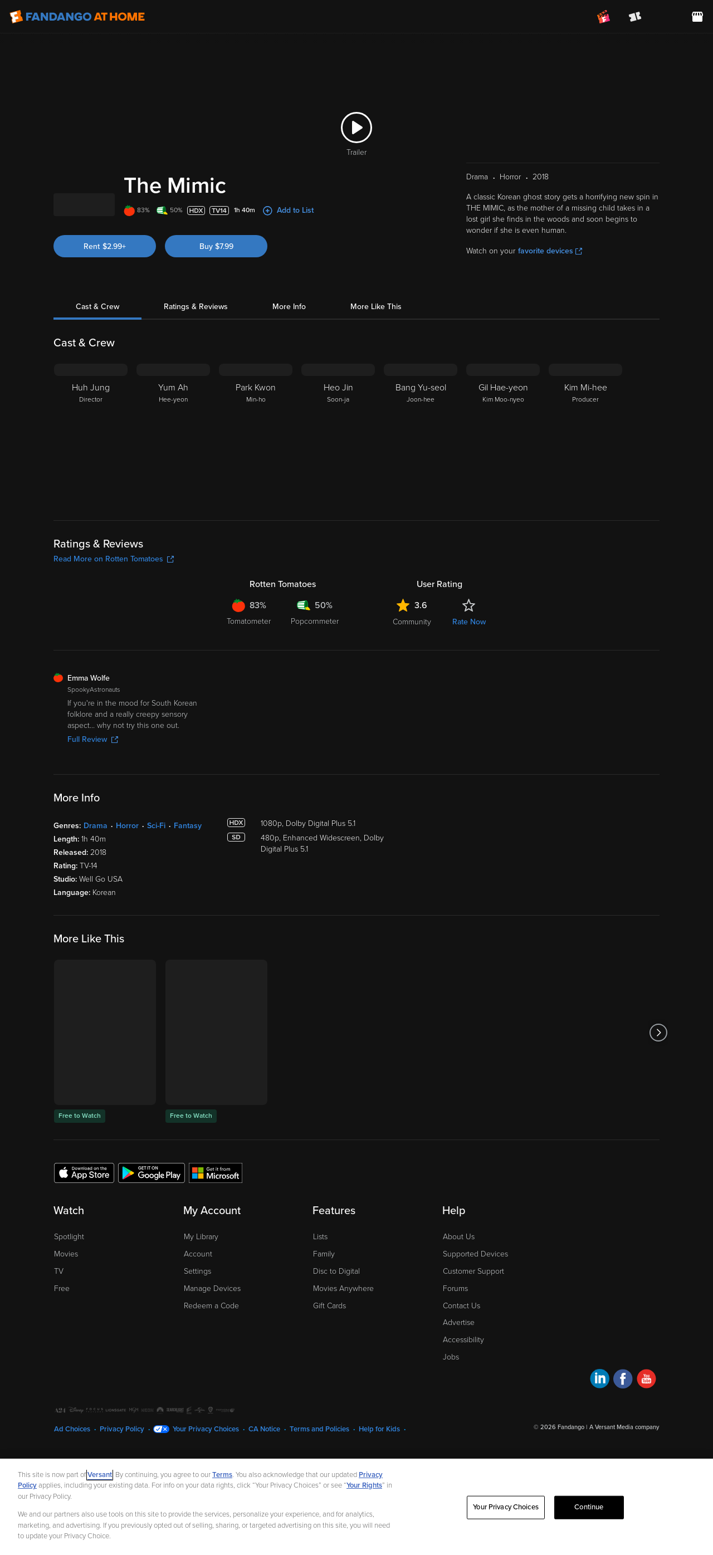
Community (412, 680)
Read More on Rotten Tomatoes (113, 617)
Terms (222, 1474)
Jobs (451, 1415)
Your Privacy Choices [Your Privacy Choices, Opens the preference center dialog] (506, 1507)
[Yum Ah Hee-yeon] (173, 492)
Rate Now (469, 680)
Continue (588, 1507)
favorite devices (550, 309)
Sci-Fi (156, 884)
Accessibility (463, 1398)
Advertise (459, 1381)
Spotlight (69, 1295)
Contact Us (461, 1364)
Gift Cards (329, 1364)
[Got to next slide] (658, 1091)
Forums (455, 1347)
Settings (197, 1329)
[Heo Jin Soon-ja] (338, 492)
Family (324, 1312)
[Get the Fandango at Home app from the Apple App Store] (84, 1231)
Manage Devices (212, 1347)
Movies (66, 1312)
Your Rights (364, 1485)
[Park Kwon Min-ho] (255, 492)
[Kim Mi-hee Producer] (585, 492)
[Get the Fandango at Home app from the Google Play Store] (151, 1231)
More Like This (376, 365)
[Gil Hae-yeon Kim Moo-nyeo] (503, 492)
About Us (459, 1295)
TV (59, 1329)
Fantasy (188, 884)
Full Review (92, 798)
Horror (127, 884)
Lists (320, 1295)
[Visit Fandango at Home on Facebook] (623, 1439)
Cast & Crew (97, 365)
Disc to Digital (336, 1329)
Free (62, 1347)
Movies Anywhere (343, 1347)
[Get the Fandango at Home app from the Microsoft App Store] (215, 1231)
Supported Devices (475, 1312)
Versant (99, 1474)
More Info (289, 365)
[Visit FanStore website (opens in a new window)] (697, 16)
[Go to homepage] (77, 16)
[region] (356, 1507)
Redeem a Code (211, 1364)
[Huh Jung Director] (90, 492)
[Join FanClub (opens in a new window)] (604, 16)
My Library (201, 1295)
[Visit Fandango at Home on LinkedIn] (599, 1439)
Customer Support (473, 1329)
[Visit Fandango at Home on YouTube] (646, 1439)
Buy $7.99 (216, 305)
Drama (96, 884)
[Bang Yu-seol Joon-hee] (420, 492)
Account (198, 1312)
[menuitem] (666, 16)
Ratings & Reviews (196, 365)
